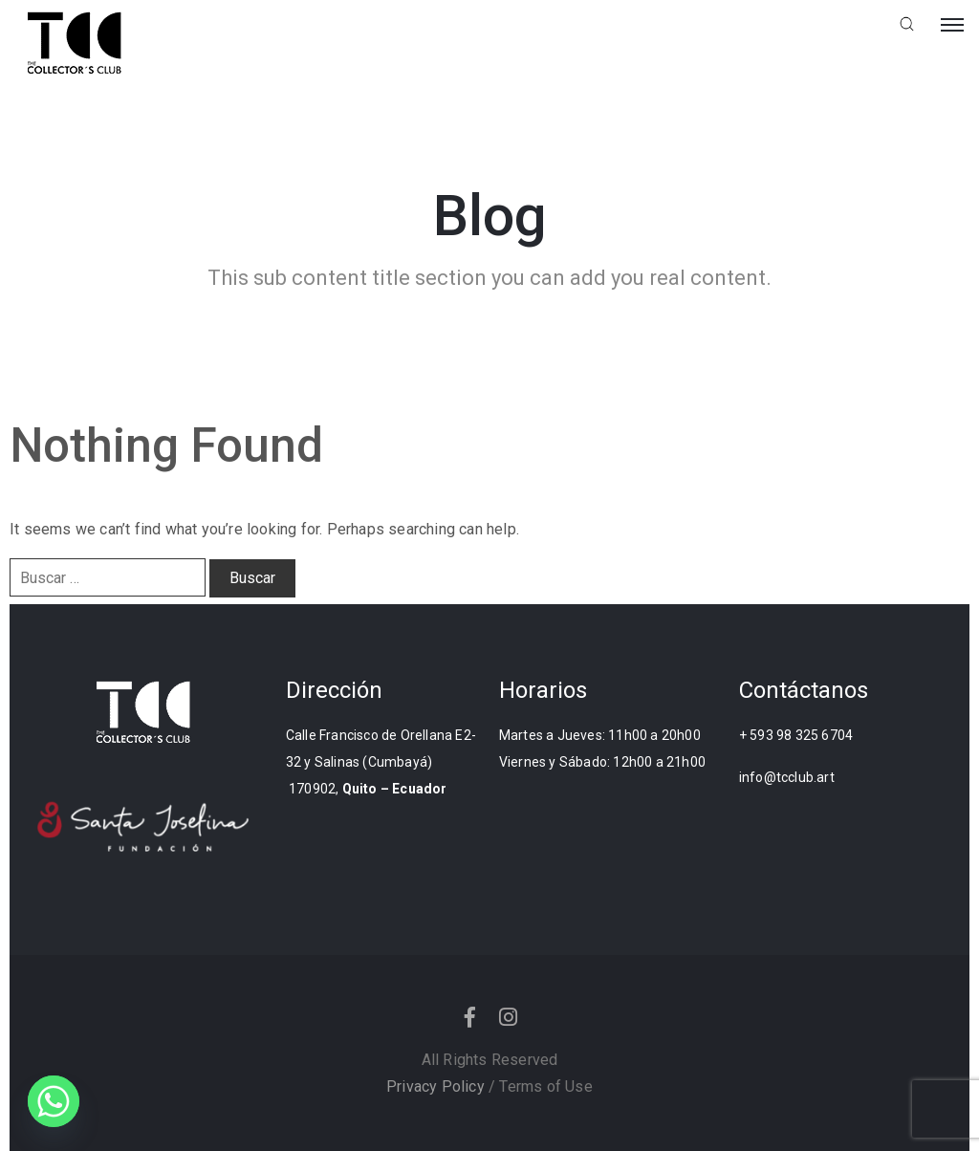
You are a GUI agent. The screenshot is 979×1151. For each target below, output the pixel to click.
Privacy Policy (435, 1086)
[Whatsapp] (53, 1101)
